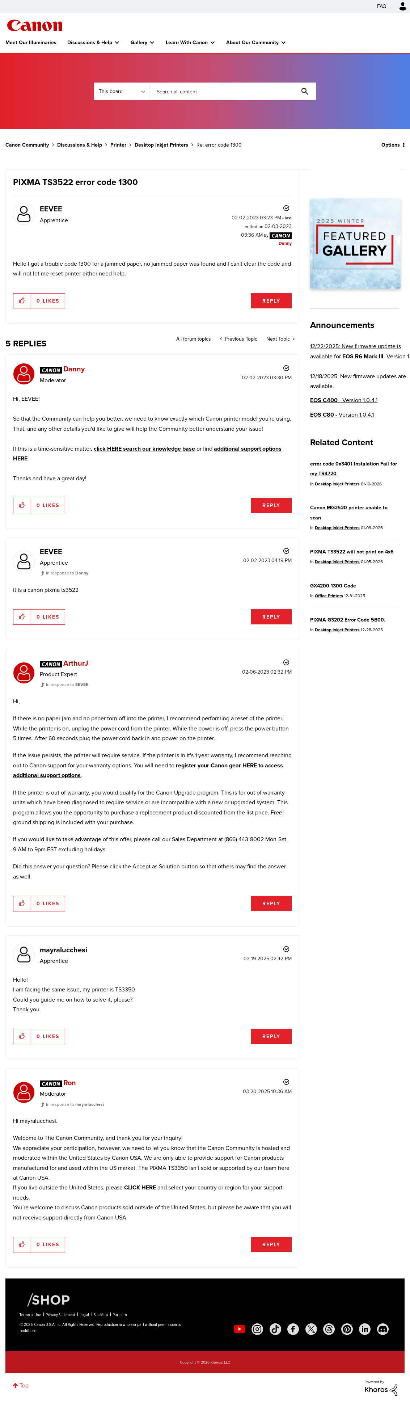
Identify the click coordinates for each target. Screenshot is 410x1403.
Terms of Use (30, 1315)
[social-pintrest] (347, 1329)
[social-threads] (329, 1329)
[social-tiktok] (275, 1329)
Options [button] (390, 144)
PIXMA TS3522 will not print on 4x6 (352, 551)
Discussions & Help (89, 42)
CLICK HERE (140, 1187)
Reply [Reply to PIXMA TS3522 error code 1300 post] (271, 300)
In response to (67, 573)
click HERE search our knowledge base (144, 449)
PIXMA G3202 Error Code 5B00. (347, 619)
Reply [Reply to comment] (271, 505)
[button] (22, 301)
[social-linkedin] (365, 1329)
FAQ (381, 6)
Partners (120, 1315)
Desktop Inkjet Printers (161, 144)
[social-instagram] (257, 1329)
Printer (118, 144)
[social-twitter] (311, 1329)
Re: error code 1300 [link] (219, 145)
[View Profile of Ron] (69, 1082)
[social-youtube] (239, 1329)
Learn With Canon (187, 42)
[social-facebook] (293, 1329)
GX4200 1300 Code (333, 585)
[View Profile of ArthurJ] (75, 663)
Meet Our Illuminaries (30, 42)
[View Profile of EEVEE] (51, 208)
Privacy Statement (60, 1315)
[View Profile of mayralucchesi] (63, 949)
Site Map (101, 1315)
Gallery (139, 42)
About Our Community (252, 42)
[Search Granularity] (121, 91)
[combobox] (232, 91)
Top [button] (24, 1385)
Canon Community (34, 25)
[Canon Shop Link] (45, 1299)
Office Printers (329, 596)
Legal (84, 1315)
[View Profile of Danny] (285, 243)
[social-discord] (383, 1329)
